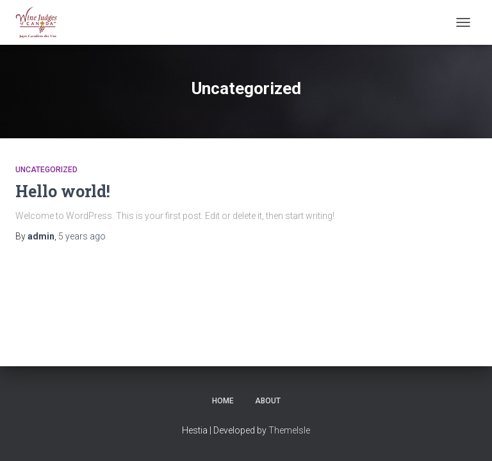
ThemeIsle (289, 430)
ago (82, 236)
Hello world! (62, 191)
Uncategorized (46, 169)
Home (223, 400)
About (268, 400)
